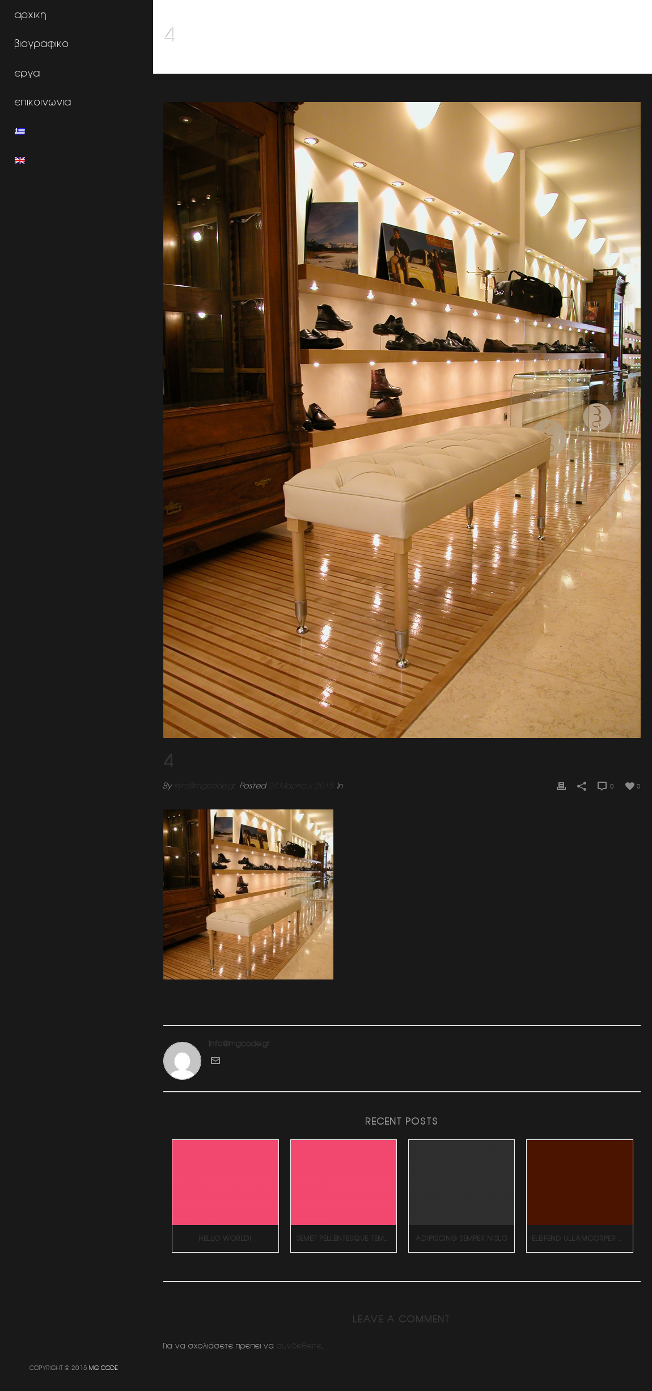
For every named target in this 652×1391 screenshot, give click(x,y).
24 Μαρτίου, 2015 (301, 784)
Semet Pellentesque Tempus (347, 1237)
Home (486, 62)
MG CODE (103, 1367)
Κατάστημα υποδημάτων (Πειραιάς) (563, 62)
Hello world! (226, 1237)
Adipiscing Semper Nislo (462, 1237)
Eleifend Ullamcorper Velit (583, 1237)
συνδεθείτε (300, 1344)
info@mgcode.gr (205, 784)
